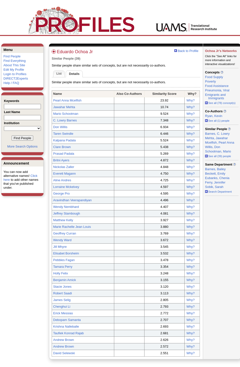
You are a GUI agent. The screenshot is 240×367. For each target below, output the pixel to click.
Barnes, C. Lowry (217, 133)
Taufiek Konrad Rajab (68, 333)
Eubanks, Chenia (217, 178)
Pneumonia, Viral (217, 90)
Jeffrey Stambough (66, 213)
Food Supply (214, 77)
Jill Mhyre (60, 247)
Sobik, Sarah (214, 187)
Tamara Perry (62, 266)
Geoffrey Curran (64, 233)
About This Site (14, 65)
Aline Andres (62, 180)
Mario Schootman (65, 114)
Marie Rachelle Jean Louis (72, 227)
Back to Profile (188, 51)
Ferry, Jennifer (215, 182)
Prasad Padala (63, 153)
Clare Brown (62, 147)
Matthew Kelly (63, 220)
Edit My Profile (13, 69)
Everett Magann (64, 173)
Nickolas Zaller (63, 167)
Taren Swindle (63, 133)
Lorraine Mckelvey (66, 187)
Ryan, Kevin (213, 116)
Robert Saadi (62, 293)
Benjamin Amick (64, 280)
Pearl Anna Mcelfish (67, 100)
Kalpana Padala (64, 140)
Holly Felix (60, 273)
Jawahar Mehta (64, 107)
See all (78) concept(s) (220, 102)
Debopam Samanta (67, 320)
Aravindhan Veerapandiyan (72, 200)
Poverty (210, 81)
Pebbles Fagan (64, 260)
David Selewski (64, 353)
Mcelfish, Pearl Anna (219, 142)
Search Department (218, 191)
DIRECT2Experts (15, 78)
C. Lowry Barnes (65, 120)
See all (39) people (218, 156)
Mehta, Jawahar (216, 138)
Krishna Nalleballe (66, 326)
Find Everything (14, 61)
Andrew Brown (63, 340)
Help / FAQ (11, 83)
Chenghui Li (61, 306)
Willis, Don (212, 147)
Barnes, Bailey (215, 169)
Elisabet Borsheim (66, 253)
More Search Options (22, 146)
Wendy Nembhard (66, 207)
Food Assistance (216, 86)
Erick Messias (63, 313)
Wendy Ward (62, 240)
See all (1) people (217, 120)
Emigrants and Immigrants (215, 96)
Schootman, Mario (218, 151)
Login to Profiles (14, 74)
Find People (11, 56)
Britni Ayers (61, 160)
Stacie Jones (62, 286)
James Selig (62, 300)
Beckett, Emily (215, 173)
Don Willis (60, 127)
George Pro (61, 193)
